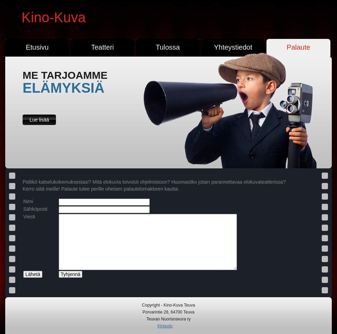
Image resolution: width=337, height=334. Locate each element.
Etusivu (37, 47)
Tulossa (168, 47)
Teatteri (102, 47)
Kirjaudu (165, 326)
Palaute (298, 47)
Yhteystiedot (233, 47)
